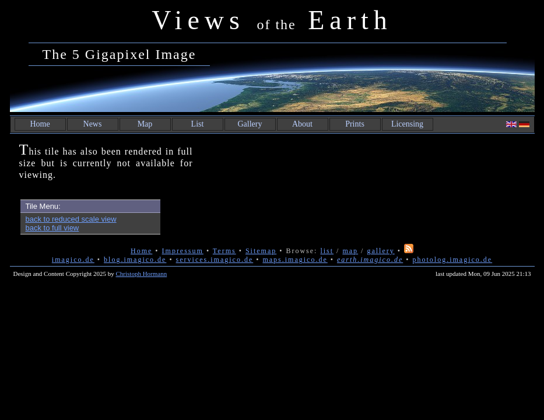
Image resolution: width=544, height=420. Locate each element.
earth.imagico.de (370, 260)
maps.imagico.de (294, 260)
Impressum (182, 251)
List (197, 124)
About (302, 124)
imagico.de (73, 260)
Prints (354, 124)
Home (40, 124)
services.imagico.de (215, 260)
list (327, 251)
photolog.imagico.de (452, 260)
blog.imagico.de (135, 260)
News (92, 124)
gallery (380, 251)
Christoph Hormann (141, 273)
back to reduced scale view (71, 219)
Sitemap (260, 251)
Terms (224, 251)
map (350, 251)
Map (145, 124)
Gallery (250, 124)
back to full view (52, 227)
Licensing (407, 124)
